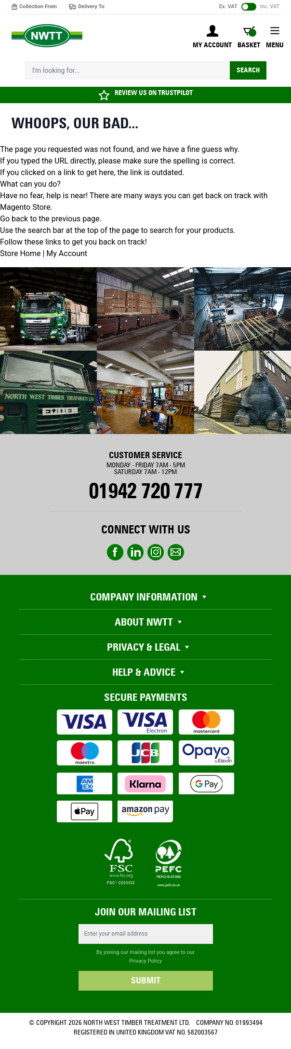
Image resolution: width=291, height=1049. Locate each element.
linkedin (135, 552)
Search (248, 70)
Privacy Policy (145, 961)
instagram (155, 552)
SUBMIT (145, 980)
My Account (66, 253)
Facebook (115, 552)
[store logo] (47, 35)
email (176, 552)
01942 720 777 (145, 491)
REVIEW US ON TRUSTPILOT (154, 93)
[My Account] (212, 37)
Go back (14, 218)
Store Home (20, 253)
